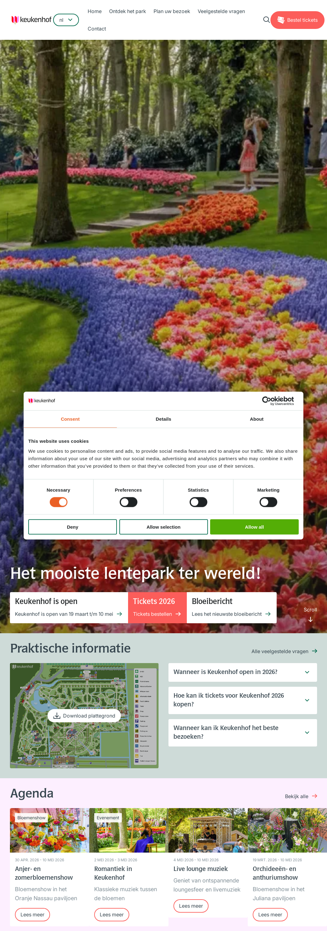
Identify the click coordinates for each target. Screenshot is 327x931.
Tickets (302, 20)
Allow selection (163, 526)
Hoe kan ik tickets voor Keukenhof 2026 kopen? (237, 700)
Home (95, 11)
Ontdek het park (127, 11)
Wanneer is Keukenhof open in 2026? (237, 672)
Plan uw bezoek (172, 11)
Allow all (254, 526)
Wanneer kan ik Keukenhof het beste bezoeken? (237, 732)
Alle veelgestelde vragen (279, 651)
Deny (72, 526)
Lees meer (32, 914)
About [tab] (257, 419)
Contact (97, 29)
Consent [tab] (70, 419)
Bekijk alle (296, 796)
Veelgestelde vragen (221, 11)
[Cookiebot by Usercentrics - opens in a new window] (271, 401)
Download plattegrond (89, 715)
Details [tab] (163, 419)
